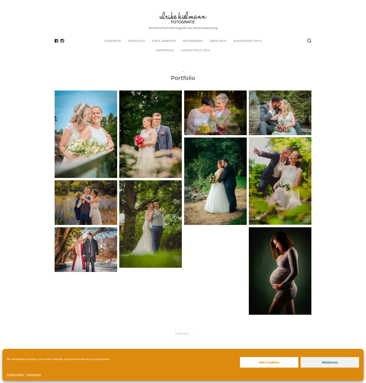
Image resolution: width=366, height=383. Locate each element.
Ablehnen (330, 362)
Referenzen (192, 41)
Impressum (33, 374)
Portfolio (136, 41)
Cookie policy (15, 374)
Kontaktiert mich (247, 41)
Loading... (183, 333)
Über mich (217, 41)
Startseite (112, 41)
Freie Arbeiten (164, 41)
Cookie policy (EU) (195, 50)
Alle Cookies (269, 362)
